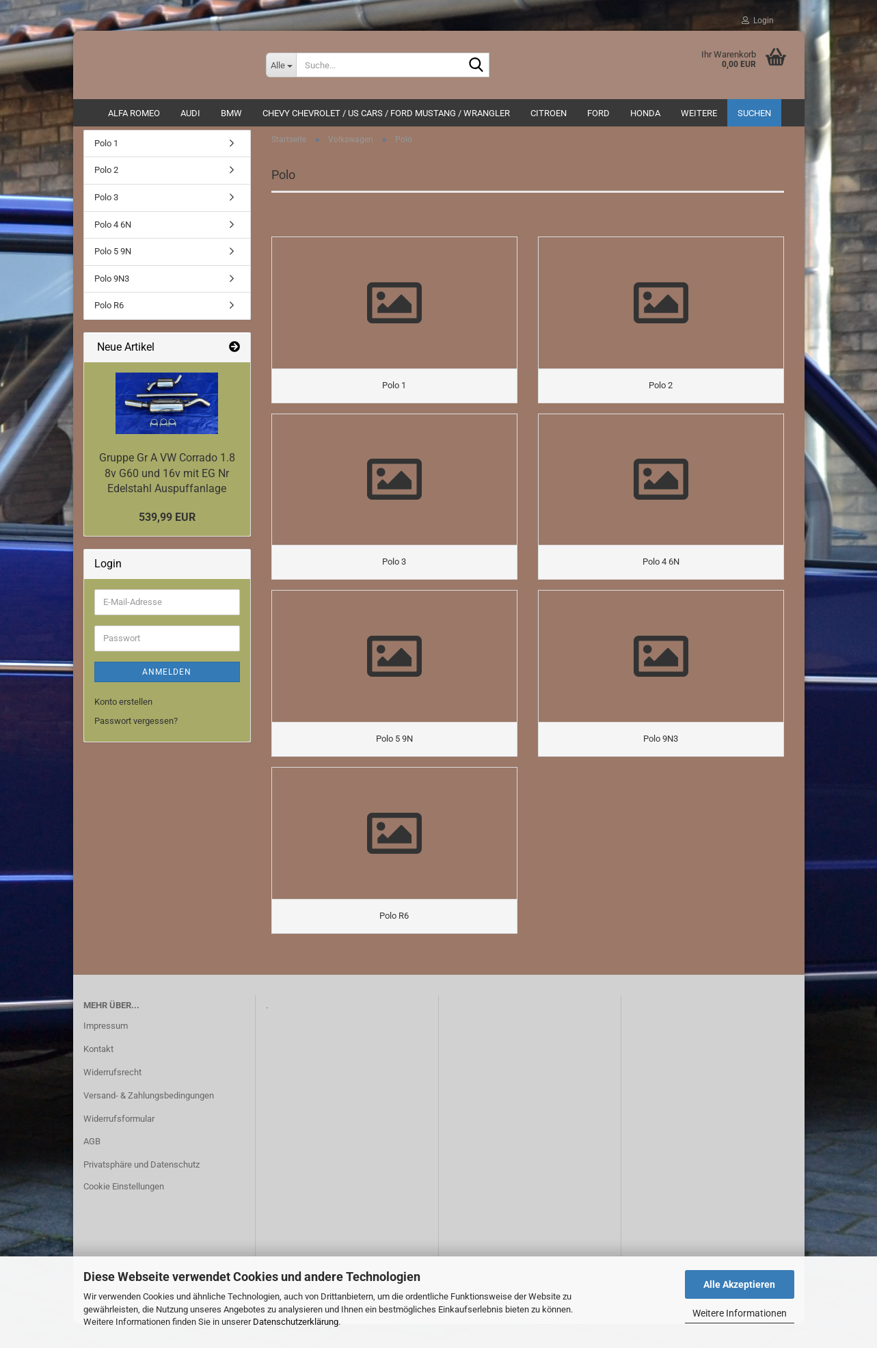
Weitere (699, 113)
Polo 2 (106, 177)
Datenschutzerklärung (295, 1322)
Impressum (105, 1049)
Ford (598, 113)
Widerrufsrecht (112, 1096)
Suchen (754, 113)
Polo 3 (106, 204)
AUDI (190, 113)
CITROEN (548, 113)
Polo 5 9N (112, 258)
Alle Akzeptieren (739, 1284)
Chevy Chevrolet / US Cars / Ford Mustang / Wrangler (386, 113)
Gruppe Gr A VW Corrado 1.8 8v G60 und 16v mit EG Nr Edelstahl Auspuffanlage (167, 480)
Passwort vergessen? (136, 728)
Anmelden (166, 679)
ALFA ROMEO (134, 113)
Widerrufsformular (118, 1142)
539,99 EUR (167, 523)
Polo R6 (109, 312)
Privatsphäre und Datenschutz (141, 1189)
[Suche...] (281, 65)
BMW (231, 113)
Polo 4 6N (112, 231)
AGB (91, 1166)
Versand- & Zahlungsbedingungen (148, 1119)
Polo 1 (106, 150)
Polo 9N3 (111, 285)
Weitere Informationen (739, 1313)
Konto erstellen (123, 708)
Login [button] (758, 20)
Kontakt (98, 1073)
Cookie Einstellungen (123, 1210)
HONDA (645, 113)
